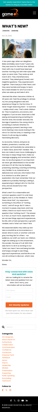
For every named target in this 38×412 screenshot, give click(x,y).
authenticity (7, 342)
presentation (7, 370)
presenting (6, 373)
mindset (5, 368)
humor (4, 360)
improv (5, 363)
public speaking (8, 376)
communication (8, 347)
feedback (6, 357)
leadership (15, 30)
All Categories (7, 337)
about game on (8, 339)
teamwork (6, 381)
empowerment (8, 355)
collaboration (7, 345)
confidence (6, 350)
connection (6, 30)
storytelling (6, 378)
